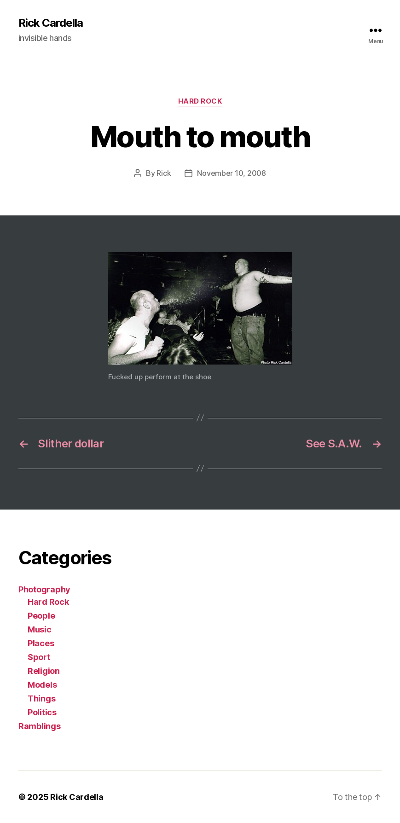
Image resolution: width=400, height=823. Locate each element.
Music (40, 629)
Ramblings (39, 726)
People (41, 615)
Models (42, 685)
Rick (164, 173)
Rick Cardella (50, 23)
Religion (44, 671)
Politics (42, 712)
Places (41, 643)
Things (41, 698)
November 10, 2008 (231, 173)
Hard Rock (200, 101)
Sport (39, 657)
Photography (44, 589)
